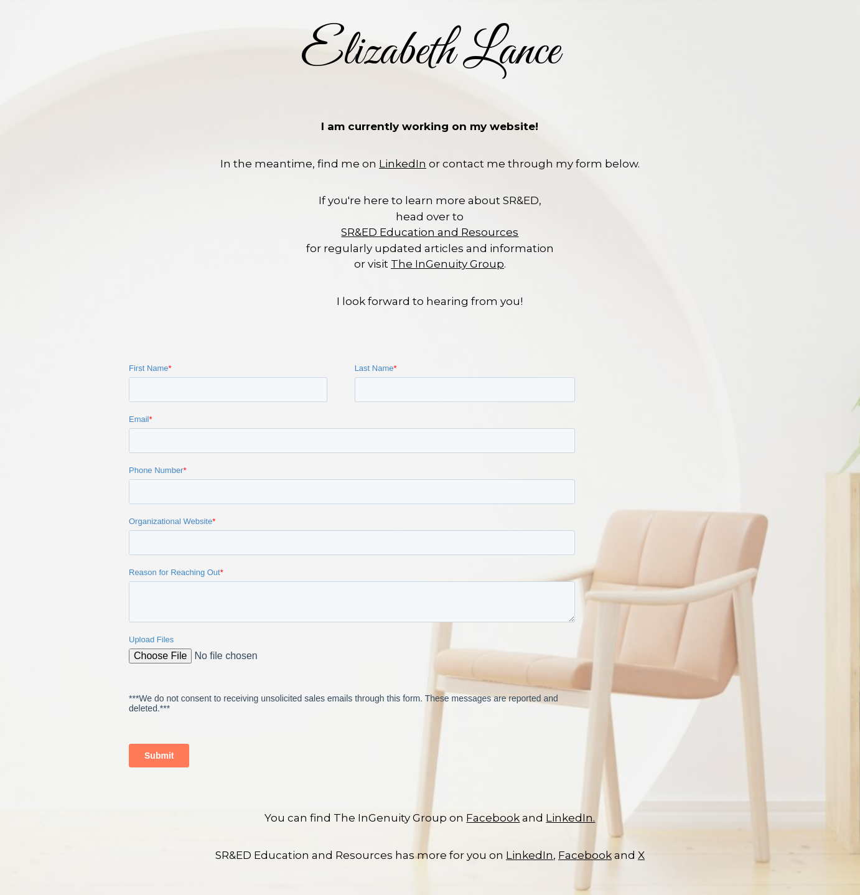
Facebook (493, 818)
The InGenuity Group (447, 264)
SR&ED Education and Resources (429, 232)
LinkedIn (402, 163)
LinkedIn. (570, 818)
